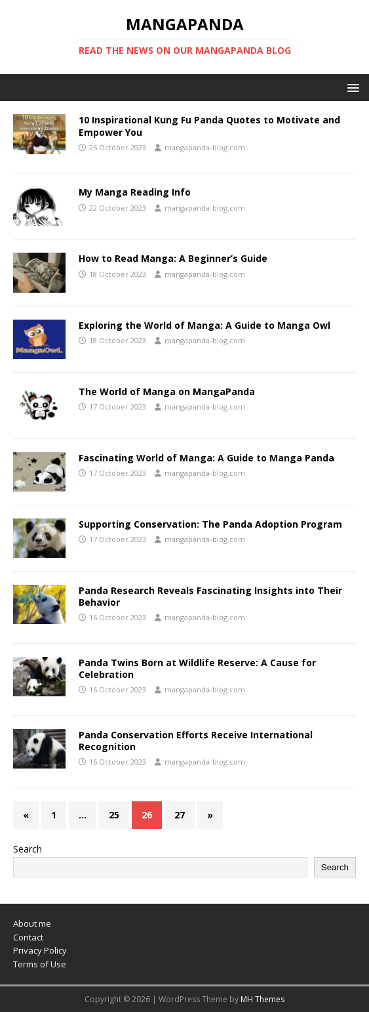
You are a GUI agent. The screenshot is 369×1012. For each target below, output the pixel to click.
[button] (351, 86)
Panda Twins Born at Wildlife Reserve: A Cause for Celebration (197, 668)
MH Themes (262, 999)
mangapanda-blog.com (205, 147)
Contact (28, 937)
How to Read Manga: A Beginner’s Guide (173, 258)
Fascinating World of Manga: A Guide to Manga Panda (206, 458)
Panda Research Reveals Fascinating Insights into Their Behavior (210, 596)
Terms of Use (39, 964)
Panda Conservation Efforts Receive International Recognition (196, 740)
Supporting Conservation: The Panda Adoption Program (210, 524)
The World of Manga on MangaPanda (167, 391)
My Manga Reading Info (135, 192)
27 (179, 815)
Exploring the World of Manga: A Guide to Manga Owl (204, 325)
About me (32, 923)
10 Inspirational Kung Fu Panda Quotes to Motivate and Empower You (209, 126)
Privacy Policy (40, 950)
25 (114, 815)
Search (27, 849)
